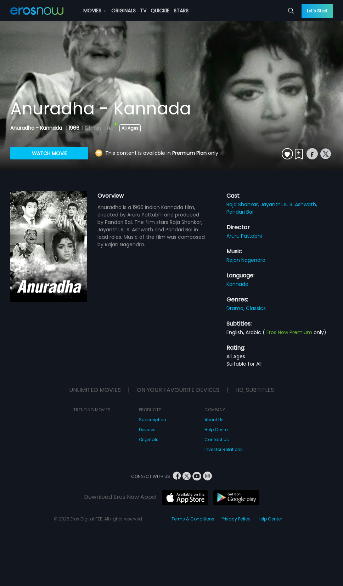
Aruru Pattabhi (244, 236)
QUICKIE (160, 10)
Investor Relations (223, 449)
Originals (148, 439)
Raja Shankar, (243, 204)
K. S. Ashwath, (300, 204)
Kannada (237, 284)
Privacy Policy (236, 519)
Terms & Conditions (193, 519)
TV (143, 10)
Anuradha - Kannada (36, 127)
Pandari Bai (239, 211)
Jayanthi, (272, 204)
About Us (214, 420)
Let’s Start (317, 11)
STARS (181, 10)
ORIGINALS (123, 10)
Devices (147, 430)
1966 (73, 127)
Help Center (216, 430)
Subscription (152, 420)
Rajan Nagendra (245, 260)
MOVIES (94, 10)
